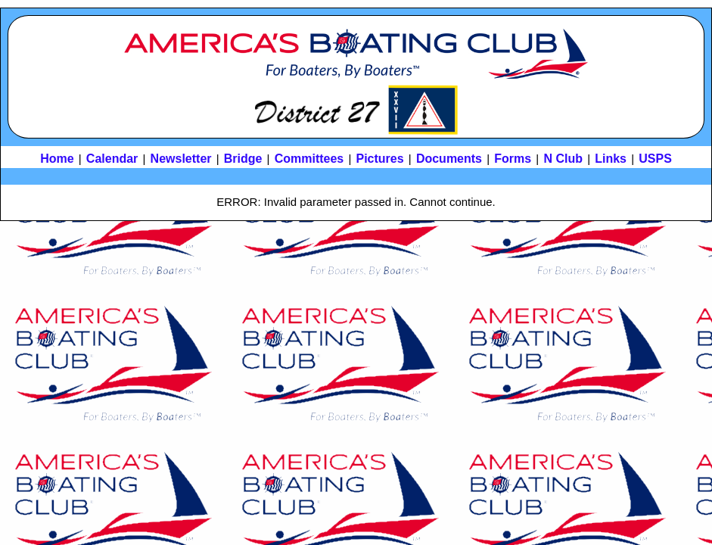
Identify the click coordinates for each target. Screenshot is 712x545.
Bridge (243, 158)
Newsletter (181, 158)
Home (56, 158)
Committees (309, 158)
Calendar (112, 158)
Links (610, 158)
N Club (563, 158)
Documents (449, 158)
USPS (655, 158)
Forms (512, 158)
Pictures (380, 158)
